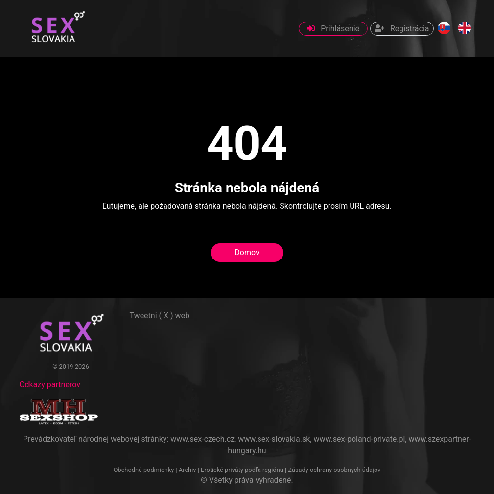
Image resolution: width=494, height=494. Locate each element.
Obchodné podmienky (145, 469)
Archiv (187, 469)
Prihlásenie (333, 28)
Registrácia (402, 28)
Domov (247, 252)
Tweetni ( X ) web (160, 315)
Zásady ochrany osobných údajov (334, 469)
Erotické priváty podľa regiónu (242, 469)
